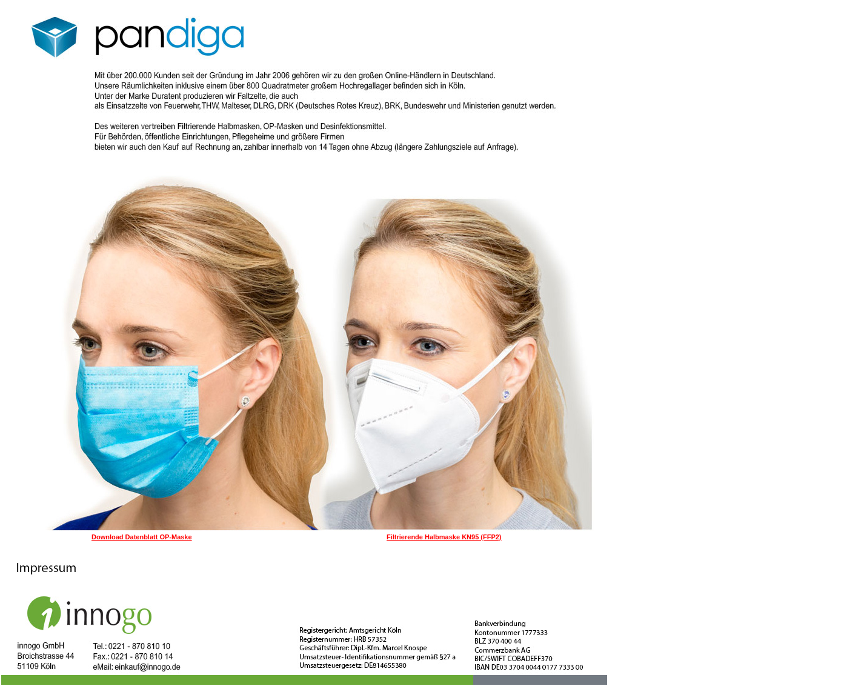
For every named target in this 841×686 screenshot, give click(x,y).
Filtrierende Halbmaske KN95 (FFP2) (444, 537)
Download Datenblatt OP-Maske (141, 537)
